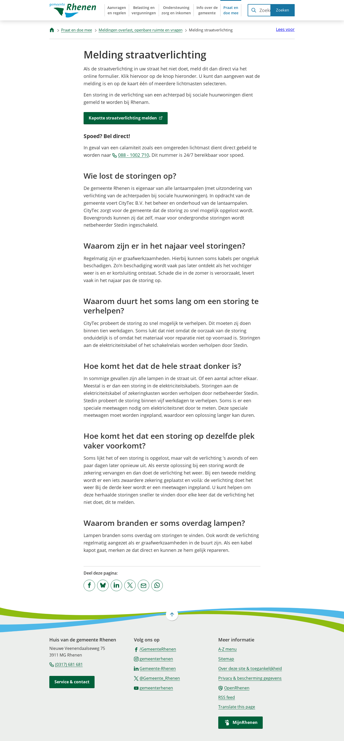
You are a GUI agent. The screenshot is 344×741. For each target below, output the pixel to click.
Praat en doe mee (76, 29)
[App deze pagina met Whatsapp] (157, 585)
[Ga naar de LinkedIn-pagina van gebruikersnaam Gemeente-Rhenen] (155, 668)
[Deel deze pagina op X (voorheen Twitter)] (130, 585)
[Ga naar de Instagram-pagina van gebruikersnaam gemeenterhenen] (153, 658)
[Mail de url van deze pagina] (143, 585)
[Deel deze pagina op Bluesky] (103, 585)
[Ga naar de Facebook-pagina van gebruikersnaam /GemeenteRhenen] (155, 649)
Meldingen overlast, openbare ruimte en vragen (140, 29)
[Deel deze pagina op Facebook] (89, 585)
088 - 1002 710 (130, 155)
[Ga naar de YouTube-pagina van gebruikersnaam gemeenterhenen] (153, 688)
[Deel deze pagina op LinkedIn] (116, 585)
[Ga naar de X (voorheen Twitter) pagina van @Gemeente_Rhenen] (157, 678)
